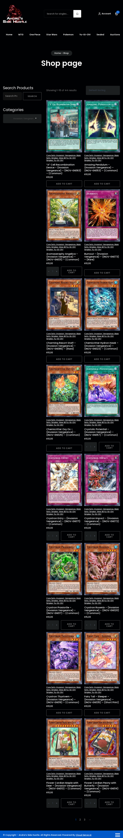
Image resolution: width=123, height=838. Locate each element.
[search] (77, 14)
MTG (20, 34)
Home (9, 34)
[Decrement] (48, 271)
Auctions (115, 34)
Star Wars (51, 34)
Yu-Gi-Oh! (85, 34)
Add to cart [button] (64, 183)
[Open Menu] (117, 835)
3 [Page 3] (84, 819)
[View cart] (116, 13)
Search (32, 96)
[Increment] (56, 271)
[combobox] (22, 118)
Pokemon (68, 34)
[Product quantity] (52, 271)
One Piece (34, 34)
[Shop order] (103, 90)
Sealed (100, 34)
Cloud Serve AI (83, 835)
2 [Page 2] (80, 819)
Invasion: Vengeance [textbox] (21, 118)
